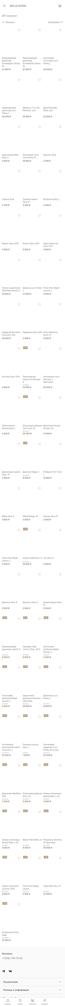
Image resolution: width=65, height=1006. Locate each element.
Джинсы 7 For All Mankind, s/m (31, 109)
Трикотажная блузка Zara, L (9, 427)
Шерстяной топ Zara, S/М (50, 244)
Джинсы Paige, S (31, 471)
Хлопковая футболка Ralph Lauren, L (51, 649)
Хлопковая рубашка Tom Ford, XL (32, 427)
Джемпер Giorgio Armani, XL (51, 427)
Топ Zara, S (48, 557)
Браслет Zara (49, 154)
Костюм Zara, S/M (11, 376)
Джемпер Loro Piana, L (50, 696)
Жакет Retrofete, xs (32, 839)
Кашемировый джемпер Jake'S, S (11, 648)
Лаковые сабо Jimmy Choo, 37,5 (31, 648)
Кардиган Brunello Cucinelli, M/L (11, 333)
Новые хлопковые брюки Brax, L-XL (52, 794)
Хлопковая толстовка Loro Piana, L (50, 61)
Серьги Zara (8, 199)
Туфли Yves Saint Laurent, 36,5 (10, 887)
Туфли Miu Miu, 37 (52, 886)
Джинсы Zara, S (9, 602)
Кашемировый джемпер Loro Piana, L (9, 110)
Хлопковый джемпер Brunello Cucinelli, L (11, 747)
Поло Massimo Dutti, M (50, 333)
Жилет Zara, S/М (10, 243)
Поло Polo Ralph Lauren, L (51, 289)
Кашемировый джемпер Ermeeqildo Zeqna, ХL (11, 62)
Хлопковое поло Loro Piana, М (31, 156)
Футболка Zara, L (51, 199)
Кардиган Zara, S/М (32, 332)
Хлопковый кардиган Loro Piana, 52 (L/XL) (51, 747)
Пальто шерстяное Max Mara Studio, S (11, 289)
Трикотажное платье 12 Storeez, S (32, 379)
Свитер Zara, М (50, 516)
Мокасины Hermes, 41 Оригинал (52, 841)
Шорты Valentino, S (32, 557)
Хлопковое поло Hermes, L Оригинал (51, 379)
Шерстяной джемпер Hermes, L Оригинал (32, 698)
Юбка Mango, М (30, 516)
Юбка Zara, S (8, 516)
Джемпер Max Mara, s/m (50, 109)
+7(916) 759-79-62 (12, 958)
